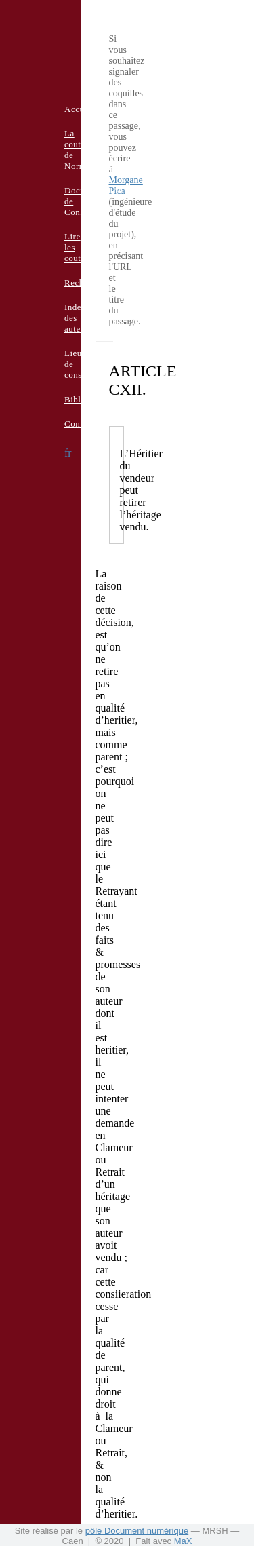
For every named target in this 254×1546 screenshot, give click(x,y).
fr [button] (68, 453)
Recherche (84, 282)
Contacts (81, 424)
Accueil (79, 109)
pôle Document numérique (136, 1531)
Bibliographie (90, 399)
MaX (183, 1541)
